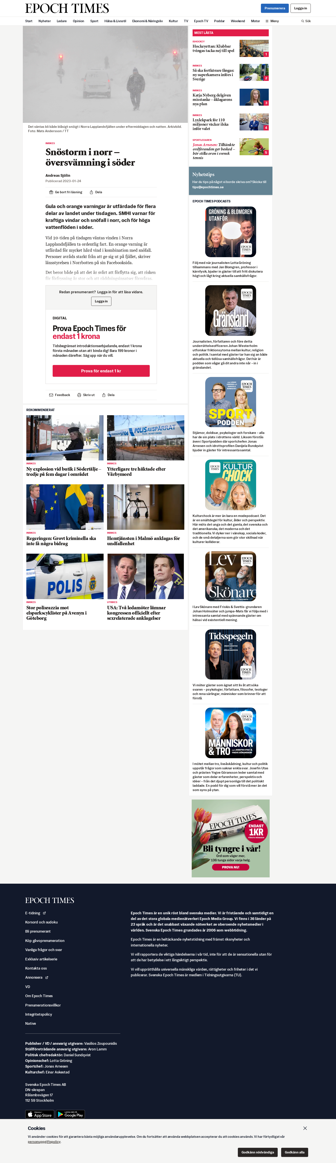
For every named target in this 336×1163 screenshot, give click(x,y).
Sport (94, 21)
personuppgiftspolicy (44, 1141)
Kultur (173, 21)
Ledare (62, 21)
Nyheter (45, 21)
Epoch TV (201, 21)
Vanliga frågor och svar (43, 950)
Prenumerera (275, 8)
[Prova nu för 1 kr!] (231, 838)
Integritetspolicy (38, 1014)
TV (186, 21)
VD (27, 987)
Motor (255, 21)
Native (30, 1023)
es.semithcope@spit (208, 187)
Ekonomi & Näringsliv (147, 21)
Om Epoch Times (39, 996)
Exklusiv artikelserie (41, 959)
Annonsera (37, 977)
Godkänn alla (294, 1152)
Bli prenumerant (38, 931)
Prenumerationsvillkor (42, 1005)
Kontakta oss (36, 968)
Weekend (238, 21)
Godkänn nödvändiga (258, 1152)
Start (28, 21)
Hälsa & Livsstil (115, 21)
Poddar (219, 21)
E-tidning (35, 913)
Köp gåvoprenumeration (44, 940)
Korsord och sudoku (41, 922)
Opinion (78, 21)
